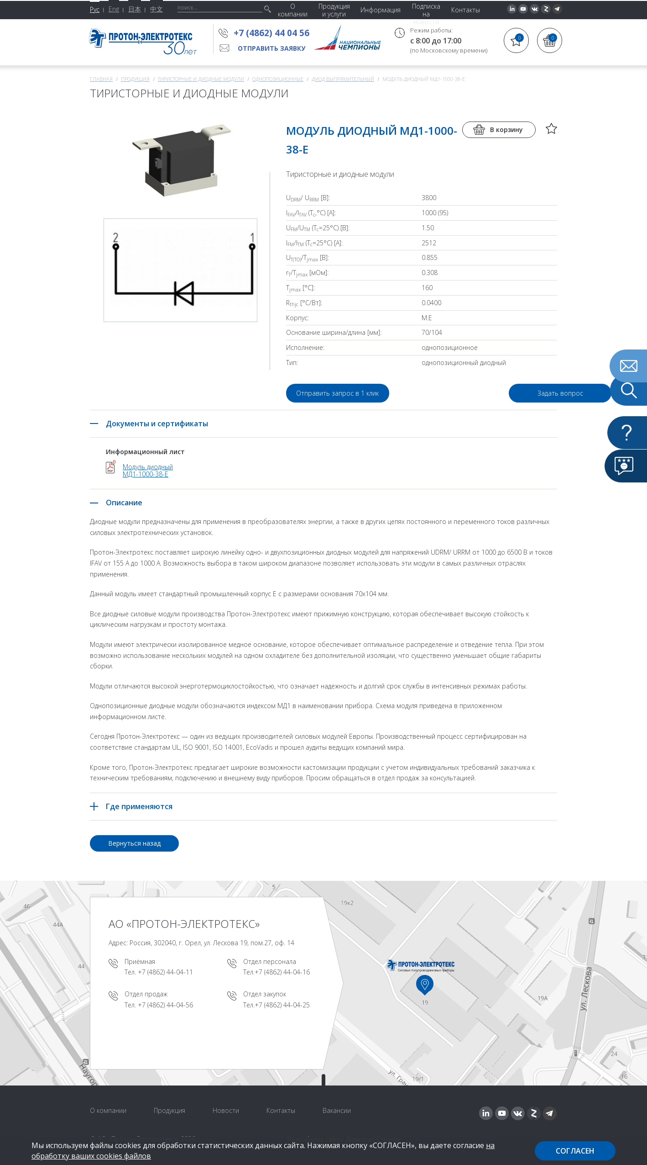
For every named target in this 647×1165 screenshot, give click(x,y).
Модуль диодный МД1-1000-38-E (148, 470)
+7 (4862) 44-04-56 (165, 1005)
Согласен (575, 1151)
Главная (101, 78)
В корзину (506, 129)
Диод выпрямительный (343, 78)
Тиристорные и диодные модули (201, 78)
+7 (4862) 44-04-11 (165, 972)
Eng (114, 9)
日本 (134, 9)
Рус (94, 9)
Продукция (135, 78)
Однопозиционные (277, 78)
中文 (156, 9)
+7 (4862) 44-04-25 (282, 1005)
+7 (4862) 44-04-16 (282, 972)
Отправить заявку (271, 48)
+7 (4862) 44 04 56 (271, 33)
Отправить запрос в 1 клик (338, 393)
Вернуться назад (134, 843)
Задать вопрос (505, 393)
